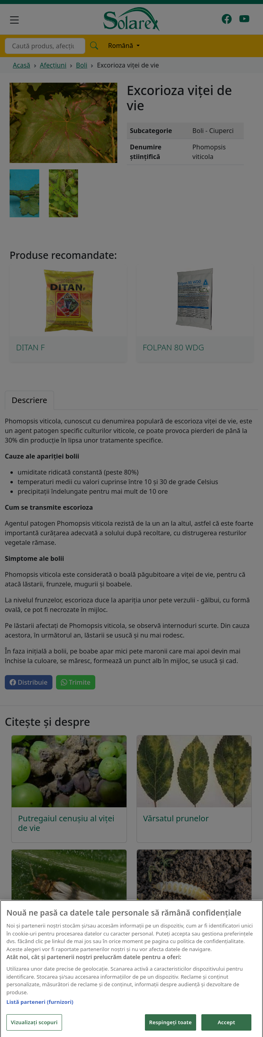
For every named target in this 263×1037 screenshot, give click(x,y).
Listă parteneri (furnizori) (39, 1007)
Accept (226, 1027)
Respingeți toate (170, 1027)
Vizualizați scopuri (34, 1027)
